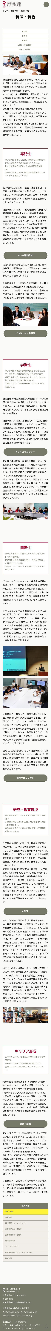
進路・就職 (25, 1123)
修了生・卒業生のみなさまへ (14, 1325)
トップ (5, 11)
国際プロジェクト (25, 778)
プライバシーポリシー (11, 1328)
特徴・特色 (9, 1211)
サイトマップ (30, 1328)
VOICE (25, 911)
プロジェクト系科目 (25, 333)
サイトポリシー (36, 1325)
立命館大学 (7, 1322)
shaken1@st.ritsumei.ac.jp (21, 1315)
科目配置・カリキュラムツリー (16, 1223)
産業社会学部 (21, 1322)
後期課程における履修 (13, 1235)
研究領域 (8, 1217)
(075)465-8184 (12, 1312)
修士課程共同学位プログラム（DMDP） (19, 1252)
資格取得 (8, 1258)
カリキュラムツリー (25, 451)
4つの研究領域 (25, 255)
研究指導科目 (10, 1240)
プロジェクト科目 (11, 1246)
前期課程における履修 (13, 1229)
